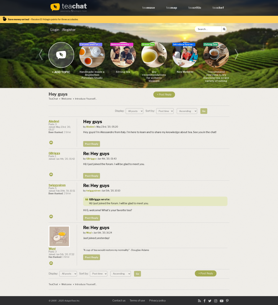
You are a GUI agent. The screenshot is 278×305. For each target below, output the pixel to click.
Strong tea (123, 71)
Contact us (119, 300)
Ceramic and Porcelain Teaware (91, 44)
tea (74, 6)
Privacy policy (157, 300)
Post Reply (91, 143)
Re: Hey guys (96, 153)
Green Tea (148, 44)
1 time (67, 132)
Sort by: (160, 110)
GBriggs (54, 153)
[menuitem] (55, 30)
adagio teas (80, 11)
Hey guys (58, 94)
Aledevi (54, 121)
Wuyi (52, 248)
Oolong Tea (210, 44)
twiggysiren (57, 185)
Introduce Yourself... (184, 44)
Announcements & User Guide (122, 44)
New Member (185, 71)
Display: (129, 110)
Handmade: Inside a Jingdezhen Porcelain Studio (92, 74)
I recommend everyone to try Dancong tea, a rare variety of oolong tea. (216, 76)
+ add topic (61, 55)
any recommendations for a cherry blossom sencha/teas (154, 76)
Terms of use (137, 300)
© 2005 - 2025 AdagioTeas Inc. (64, 300)
